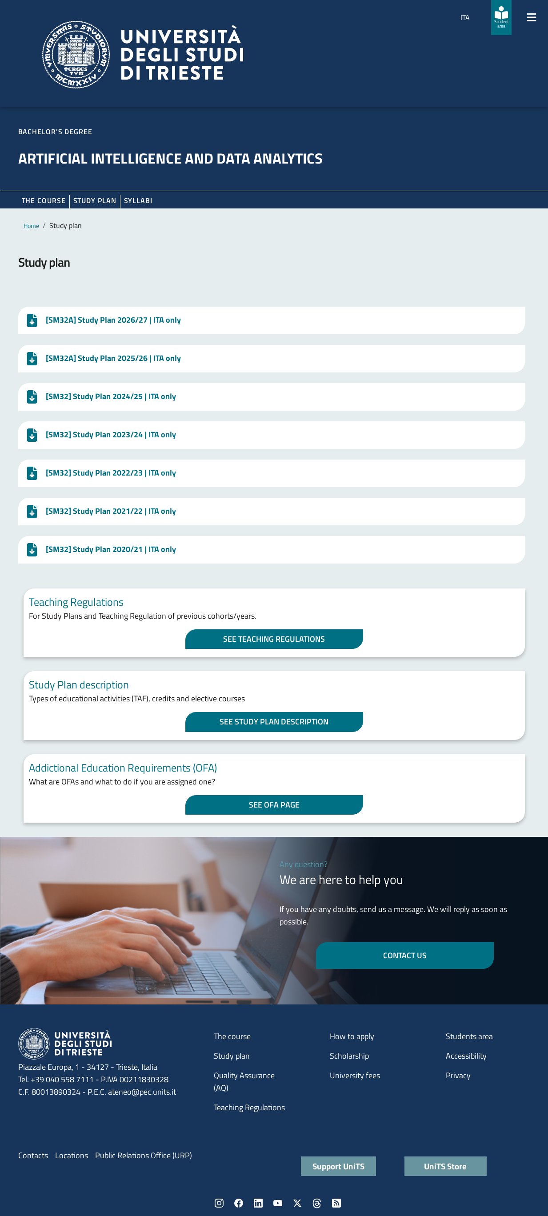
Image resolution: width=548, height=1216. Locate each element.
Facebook (238, 1203)
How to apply (352, 1036)
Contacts (33, 1155)
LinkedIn (258, 1203)
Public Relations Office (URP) (143, 1155)
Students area (469, 1036)
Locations (71, 1155)
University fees (355, 1075)
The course (44, 200)
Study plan (94, 200)
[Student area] (501, 17)
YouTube (278, 1203)
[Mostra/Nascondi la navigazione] (531, 17)
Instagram (219, 1203)
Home (31, 225)
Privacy (458, 1075)
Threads (317, 1203)
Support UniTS (338, 1166)
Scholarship (349, 1056)
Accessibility (466, 1056)
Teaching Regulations (249, 1107)
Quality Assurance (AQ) (244, 1081)
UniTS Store (445, 1166)
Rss (336, 1203)
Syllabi (138, 200)
